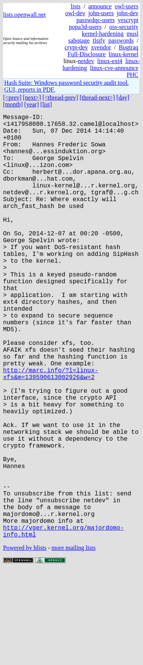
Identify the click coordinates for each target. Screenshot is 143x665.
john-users (101, 13)
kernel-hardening (103, 33)
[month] (13, 104)
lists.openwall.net (24, 14)
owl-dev (75, 13)
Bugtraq (128, 47)
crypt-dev (76, 47)
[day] (122, 97)
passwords (121, 40)
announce (99, 6)
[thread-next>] (97, 97)
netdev (86, 61)
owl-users (126, 6)
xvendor (101, 47)
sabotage (79, 40)
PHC (132, 74)
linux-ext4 (109, 61)
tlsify (99, 40)
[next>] (32, 97)
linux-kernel (123, 54)
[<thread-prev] (60, 97)
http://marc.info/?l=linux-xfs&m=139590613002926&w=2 (50, 432)
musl (132, 33)
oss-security (123, 27)
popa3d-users (85, 27)
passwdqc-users (95, 20)
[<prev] (12, 97)
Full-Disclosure (86, 54)
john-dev (127, 13)
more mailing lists (73, 642)
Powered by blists (25, 642)
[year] (31, 104)
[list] (46, 104)
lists (75, 6)
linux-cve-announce (114, 68)
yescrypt (128, 20)
